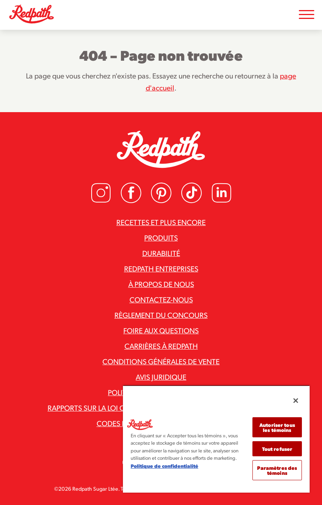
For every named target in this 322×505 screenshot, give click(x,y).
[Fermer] (295, 400)
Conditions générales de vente (161, 361)
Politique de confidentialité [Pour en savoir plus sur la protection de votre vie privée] (164, 465)
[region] (216, 439)
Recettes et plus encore (161, 222)
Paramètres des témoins (277, 470)
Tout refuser (277, 448)
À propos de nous (161, 283)
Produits (161, 237)
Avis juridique (161, 376)
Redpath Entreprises (161, 268)
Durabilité (161, 253)
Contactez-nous (161, 299)
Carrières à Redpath (161, 345)
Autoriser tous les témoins (277, 427)
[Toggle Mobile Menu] (306, 14)
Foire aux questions (161, 330)
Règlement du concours (161, 314)
